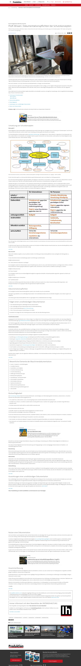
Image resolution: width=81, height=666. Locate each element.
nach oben (10, 249)
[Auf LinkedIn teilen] (71, 33)
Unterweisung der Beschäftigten (29, 345)
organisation (31, 617)
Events (34, 1)
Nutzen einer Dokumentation (15, 106)
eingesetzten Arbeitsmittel (21, 339)
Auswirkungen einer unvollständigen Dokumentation (20, 104)
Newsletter (59, 1)
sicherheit (25, 617)
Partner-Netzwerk (27, 1)
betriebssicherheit (18, 617)
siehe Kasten (44, 486)
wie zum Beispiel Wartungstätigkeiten (42, 539)
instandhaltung (45, 617)
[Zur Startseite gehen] (17, 1)
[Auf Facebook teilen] (68, 33)
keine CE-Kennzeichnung (28, 308)
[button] (70, 631)
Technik (26, 5)
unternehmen (38, 617)
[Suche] (48, 2)
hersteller (11, 617)
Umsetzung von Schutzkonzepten (16, 95)
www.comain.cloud (55, 597)
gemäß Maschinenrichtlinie (24, 320)
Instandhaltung (38, 5)
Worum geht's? (13, 96)
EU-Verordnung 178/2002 (15, 395)
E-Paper (52, 1)
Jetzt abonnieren (16, 660)
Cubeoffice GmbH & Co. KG (16, 593)
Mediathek (53, 5)
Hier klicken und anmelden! (14, 611)
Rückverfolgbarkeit (13, 102)
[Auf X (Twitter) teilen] (70, 33)
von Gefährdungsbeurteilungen (21, 337)
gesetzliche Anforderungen (34, 134)
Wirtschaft (31, 5)
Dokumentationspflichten (15, 100)
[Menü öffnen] (10, 1)
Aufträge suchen (41, 1)
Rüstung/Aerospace (46, 5)
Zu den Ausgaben (53, 661)
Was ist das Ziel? (13, 98)
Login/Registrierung (68, 1)
